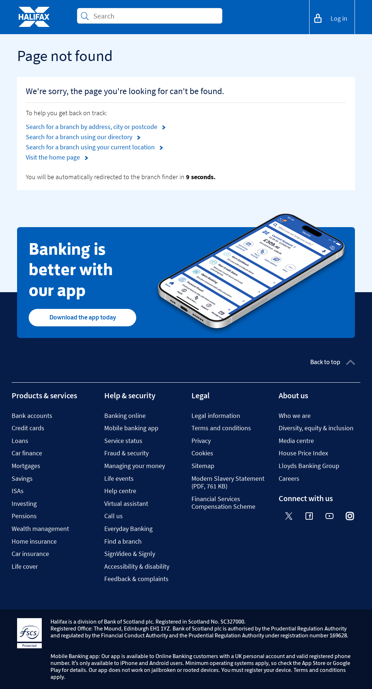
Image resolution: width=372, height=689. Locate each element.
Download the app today (82, 317)
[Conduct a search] (155, 15)
